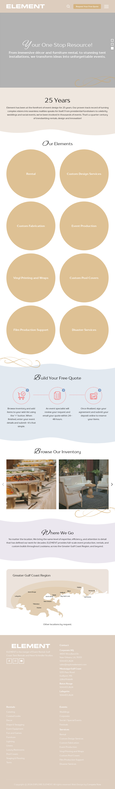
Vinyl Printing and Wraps (72, 751)
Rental (63, 734)
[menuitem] (106, 6)
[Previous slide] (3, 484)
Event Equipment (14, 728)
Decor (9, 720)
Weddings (64, 712)
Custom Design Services (71, 738)
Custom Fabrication (69, 743)
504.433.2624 (66, 661)
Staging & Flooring (15, 758)
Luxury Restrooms (15, 750)
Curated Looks (83, 483)
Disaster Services (68, 764)
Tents (9, 762)
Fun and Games (14, 733)
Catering (31, 483)
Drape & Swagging (15, 724)
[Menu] (106, 6)
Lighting (10, 741)
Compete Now (94, 784)
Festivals (64, 724)
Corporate (65, 716)
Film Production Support (72, 759)
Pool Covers (12, 754)
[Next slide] (112, 484)
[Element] (25, 6)
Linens (9, 745)
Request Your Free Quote (87, 6)
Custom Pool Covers (70, 755)
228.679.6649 (66, 679)
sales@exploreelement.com (73, 664)
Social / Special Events (71, 720)
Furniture (10, 737)
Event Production (68, 747)
